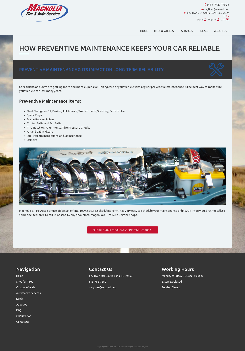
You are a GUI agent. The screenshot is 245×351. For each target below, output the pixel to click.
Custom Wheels (25, 287)
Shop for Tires (24, 281)
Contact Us (22, 321)
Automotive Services (28, 293)
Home (144, 30)
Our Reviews (23, 316)
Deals (204, 30)
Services (188, 30)
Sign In (201, 19)
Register (213, 19)
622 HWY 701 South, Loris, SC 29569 (208, 12)
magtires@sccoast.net (216, 9)
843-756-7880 (218, 5)
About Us (221, 30)
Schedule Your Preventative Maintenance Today (122, 230)
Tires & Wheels (165, 30)
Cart (225, 19)
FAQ (18, 310)
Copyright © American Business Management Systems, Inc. (122, 347)
